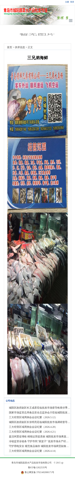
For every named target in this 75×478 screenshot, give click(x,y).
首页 (9, 47)
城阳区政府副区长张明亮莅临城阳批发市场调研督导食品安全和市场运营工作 (40, 422)
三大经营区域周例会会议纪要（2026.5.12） (33, 417)
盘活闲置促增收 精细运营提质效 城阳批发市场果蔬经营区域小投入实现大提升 (40, 436)
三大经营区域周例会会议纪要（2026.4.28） (33, 427)
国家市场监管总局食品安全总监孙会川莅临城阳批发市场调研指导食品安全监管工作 (40, 412)
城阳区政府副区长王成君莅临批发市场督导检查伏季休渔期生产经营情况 (40, 407)
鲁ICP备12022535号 (37, 467)
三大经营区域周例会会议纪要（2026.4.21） (33, 431)
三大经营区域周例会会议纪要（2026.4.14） (33, 451)
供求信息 (20, 47)
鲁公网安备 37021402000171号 (39, 472)
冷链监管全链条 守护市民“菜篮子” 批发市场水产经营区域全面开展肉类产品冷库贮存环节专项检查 (40, 441)
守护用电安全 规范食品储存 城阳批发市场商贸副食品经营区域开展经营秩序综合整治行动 (40, 446)
